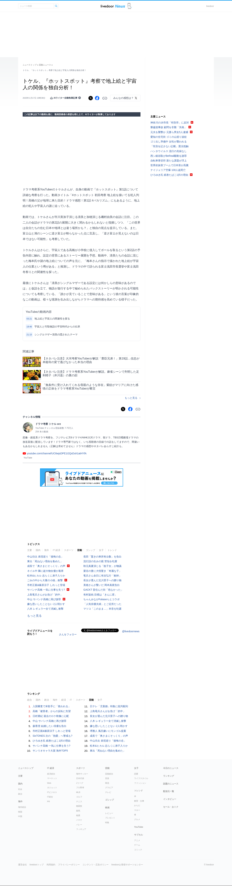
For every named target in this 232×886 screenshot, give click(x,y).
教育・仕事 (139, 801)
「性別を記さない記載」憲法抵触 (169, 146)
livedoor (210, 6)
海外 (46, 550)
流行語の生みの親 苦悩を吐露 (100, 561)
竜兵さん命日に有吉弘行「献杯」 (102, 575)
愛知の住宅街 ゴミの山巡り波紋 (168, 136)
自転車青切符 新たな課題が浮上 (168, 160)
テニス (79, 801)
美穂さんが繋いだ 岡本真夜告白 (101, 585)
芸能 (79, 550)
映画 (107, 807)
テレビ (108, 792)
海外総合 (22, 807)
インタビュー (169, 799)
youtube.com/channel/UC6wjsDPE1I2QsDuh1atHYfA (56, 453)
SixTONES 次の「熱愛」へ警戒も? (52, 735)
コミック (138, 850)
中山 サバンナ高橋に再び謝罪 (44, 599)
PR (48, 801)
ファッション (140, 783)
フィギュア (81, 829)
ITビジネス (52, 792)
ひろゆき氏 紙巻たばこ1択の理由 (51, 740)
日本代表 (80, 778)
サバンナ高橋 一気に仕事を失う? (46, 589)
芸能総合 (109, 774)
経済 (63, 699)
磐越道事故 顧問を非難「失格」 (168, 127)
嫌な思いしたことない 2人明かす (46, 604)
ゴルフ (79, 797)
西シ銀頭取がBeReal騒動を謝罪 (168, 155)
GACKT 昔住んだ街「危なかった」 (103, 589)
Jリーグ (79, 783)
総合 (29, 699)
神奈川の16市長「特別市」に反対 (169, 122)
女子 (101, 550)
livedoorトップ (37, 864)
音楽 (107, 778)
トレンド (112, 550)
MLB (78, 792)
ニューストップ (30, 65)
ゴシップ (90, 550)
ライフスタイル (141, 778)
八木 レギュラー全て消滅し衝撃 (45, 608)
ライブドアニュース (113, 6)
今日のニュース (170, 768)
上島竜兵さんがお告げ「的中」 (45, 594)
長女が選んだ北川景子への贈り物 (102, 580)
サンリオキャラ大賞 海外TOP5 (50, 750)
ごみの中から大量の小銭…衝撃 (45, 580)
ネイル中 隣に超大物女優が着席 (45, 570)
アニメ (137, 840)
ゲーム (137, 845)
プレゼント (110, 818)
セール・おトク (170, 807)
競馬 (78, 811)
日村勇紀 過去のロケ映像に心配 (51, 716)
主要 (29, 550)
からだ (137, 805)
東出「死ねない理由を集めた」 (45, 561)
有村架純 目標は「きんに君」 (100, 594)
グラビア (109, 787)
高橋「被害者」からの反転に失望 (52, 711)
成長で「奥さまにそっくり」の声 (46, 566)
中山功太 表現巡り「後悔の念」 (45, 556)
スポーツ (68, 550)
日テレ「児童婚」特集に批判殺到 (109, 706)
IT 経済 (56, 550)
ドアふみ (129, 6)
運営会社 (22, 864)
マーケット (52, 778)
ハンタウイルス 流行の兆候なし (168, 151)
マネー (137, 810)
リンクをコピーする (104, 98)
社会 (20, 789)
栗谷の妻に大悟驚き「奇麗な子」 (102, 570)
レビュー (109, 813)
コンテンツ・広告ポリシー (95, 864)
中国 (20, 816)
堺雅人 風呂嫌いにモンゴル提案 (108, 730)
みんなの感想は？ (123, 97)
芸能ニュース (45, 65)
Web (49, 783)
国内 (38, 550)
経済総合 (51, 774)
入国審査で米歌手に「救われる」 (52, 706)
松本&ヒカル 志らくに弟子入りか (46, 575)
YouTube (138, 827)
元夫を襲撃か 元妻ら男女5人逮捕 (169, 132)
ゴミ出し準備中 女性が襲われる (168, 141)
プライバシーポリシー (69, 864)
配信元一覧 (168, 791)
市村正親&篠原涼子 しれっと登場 (46, 585)
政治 (46, 699)
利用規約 (51, 864)
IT (71, 699)
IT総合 (50, 797)
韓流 (107, 783)
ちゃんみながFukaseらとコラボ (101, 599)
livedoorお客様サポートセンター (127, 864)
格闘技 (79, 806)
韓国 (20, 812)
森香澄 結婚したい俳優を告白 (49, 726)
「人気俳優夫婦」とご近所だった (102, 604)
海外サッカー (82, 774)
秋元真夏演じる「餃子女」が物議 (102, 566)
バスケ (79, 820)
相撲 (78, 815)
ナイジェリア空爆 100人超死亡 (168, 170)
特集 (107, 822)
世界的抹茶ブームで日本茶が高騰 (169, 165)
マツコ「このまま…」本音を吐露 (102, 608)
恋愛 (136, 774)
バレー (79, 825)
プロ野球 (80, 787)
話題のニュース (170, 783)
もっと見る (131, 397)
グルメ (137, 819)
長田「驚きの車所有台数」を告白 (102, 556)
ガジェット (52, 787)
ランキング (168, 776)
